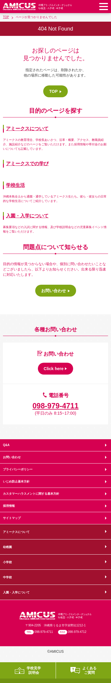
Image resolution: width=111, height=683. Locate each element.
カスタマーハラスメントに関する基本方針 (31, 493)
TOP (6, 17)
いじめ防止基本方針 (16, 481)
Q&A (6, 445)
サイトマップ (12, 518)
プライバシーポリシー (18, 469)
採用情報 (9, 505)
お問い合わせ (12, 457)
